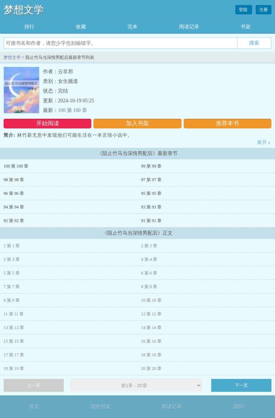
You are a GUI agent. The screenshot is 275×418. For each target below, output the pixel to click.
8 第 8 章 (149, 286)
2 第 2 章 (149, 245)
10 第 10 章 (151, 300)
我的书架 (101, 406)
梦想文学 (24, 9)
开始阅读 (47, 123)
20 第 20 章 (151, 368)
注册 (263, 9)
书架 (246, 26)
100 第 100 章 (72, 110)
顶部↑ (239, 406)
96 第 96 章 (14, 193)
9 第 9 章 (12, 300)
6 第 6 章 (149, 273)
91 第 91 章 (151, 220)
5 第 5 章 (12, 273)
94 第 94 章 (14, 207)
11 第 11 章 (14, 313)
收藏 (81, 26)
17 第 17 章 (14, 354)
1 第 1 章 (12, 245)
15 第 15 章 (14, 341)
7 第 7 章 (12, 286)
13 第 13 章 (14, 327)
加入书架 (137, 123)
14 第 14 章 (151, 327)
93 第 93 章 (151, 207)
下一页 (241, 385)
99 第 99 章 (151, 166)
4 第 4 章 (149, 259)
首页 (34, 406)
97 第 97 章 (151, 179)
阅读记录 (189, 26)
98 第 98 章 (14, 179)
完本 (132, 26)
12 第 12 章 (151, 313)
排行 (29, 26)
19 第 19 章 (14, 368)
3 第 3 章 (12, 259)
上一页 (33, 385)
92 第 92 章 (14, 220)
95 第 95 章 (151, 193)
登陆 (244, 9)
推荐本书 (227, 123)
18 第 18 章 (151, 354)
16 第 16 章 (151, 341)
